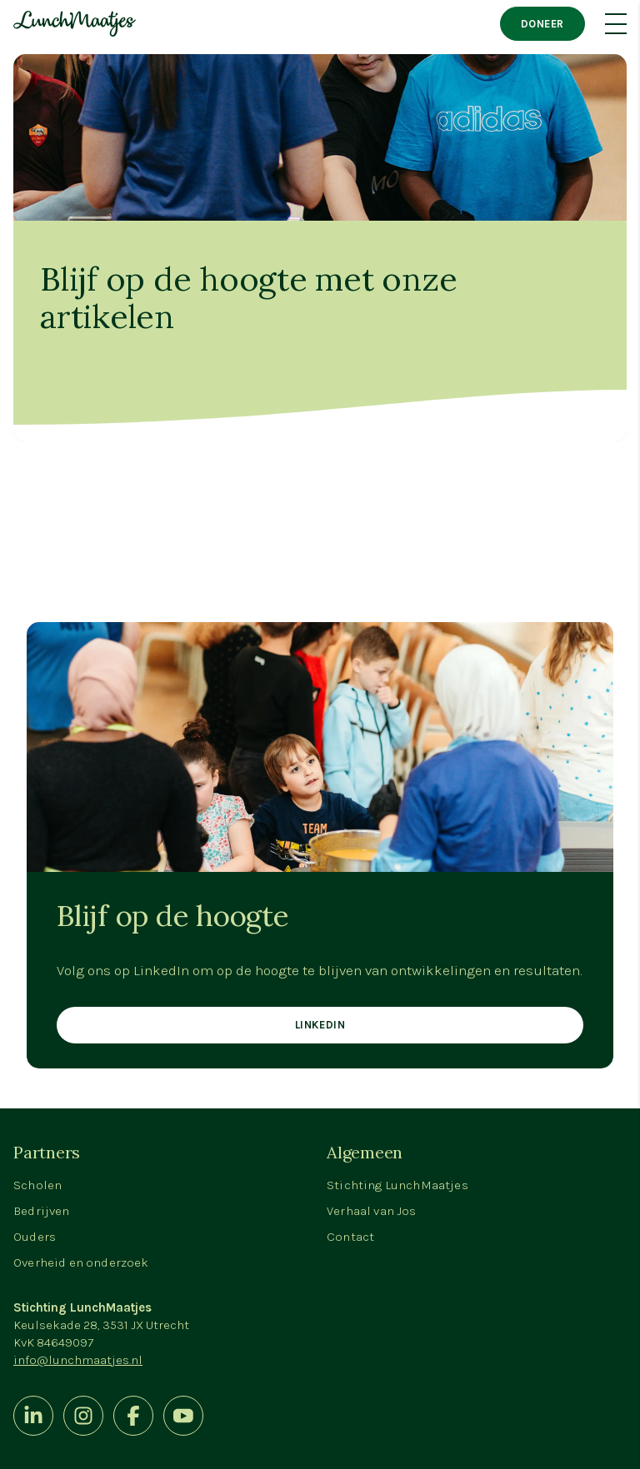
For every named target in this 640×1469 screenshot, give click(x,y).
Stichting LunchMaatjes (397, 1185)
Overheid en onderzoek (81, 1262)
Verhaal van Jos (372, 1210)
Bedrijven (41, 1210)
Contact (350, 1236)
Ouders (34, 1236)
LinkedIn (320, 1024)
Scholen (37, 1185)
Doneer (542, 23)
